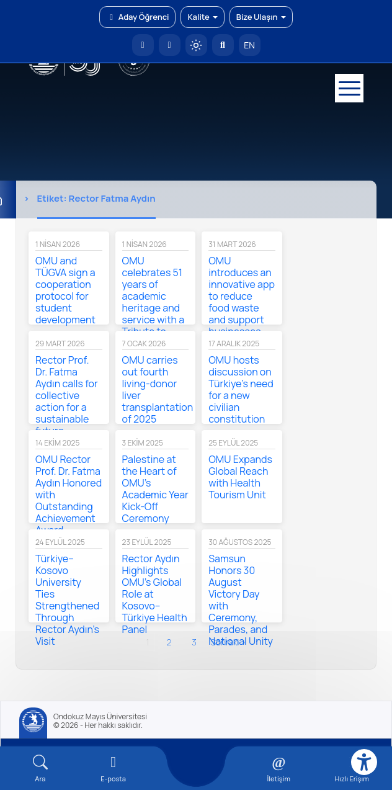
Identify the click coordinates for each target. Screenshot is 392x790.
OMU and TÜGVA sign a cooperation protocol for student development (65, 290)
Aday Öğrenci (137, 16)
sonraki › (228, 642)
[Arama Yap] (223, 45)
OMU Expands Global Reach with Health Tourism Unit (240, 476)
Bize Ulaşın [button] (261, 16)
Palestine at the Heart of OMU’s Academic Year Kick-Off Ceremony (155, 488)
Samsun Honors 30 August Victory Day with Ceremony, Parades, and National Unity (240, 600)
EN (249, 45)
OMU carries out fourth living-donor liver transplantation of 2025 (158, 389)
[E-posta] (169, 45)
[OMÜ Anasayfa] (143, 45)
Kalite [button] (202, 16)
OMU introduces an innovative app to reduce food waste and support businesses (241, 296)
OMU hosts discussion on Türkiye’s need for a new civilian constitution (241, 389)
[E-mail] (113, 769)
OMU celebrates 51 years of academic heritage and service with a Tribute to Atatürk (153, 302)
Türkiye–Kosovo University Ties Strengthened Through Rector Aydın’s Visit (67, 600)
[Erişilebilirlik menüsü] (364, 762)
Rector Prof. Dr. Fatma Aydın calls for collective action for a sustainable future (66, 395)
